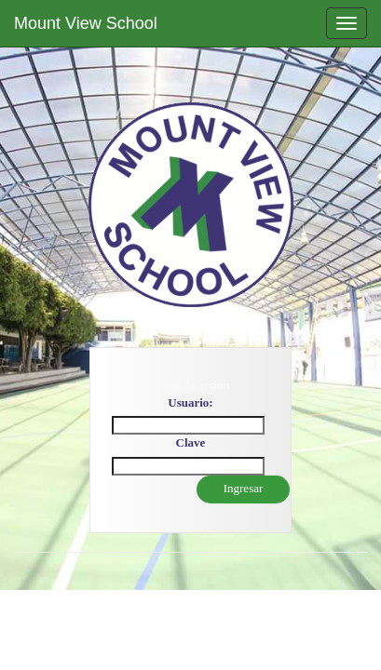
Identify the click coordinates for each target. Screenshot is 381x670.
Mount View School (85, 23)
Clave (191, 442)
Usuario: (190, 402)
